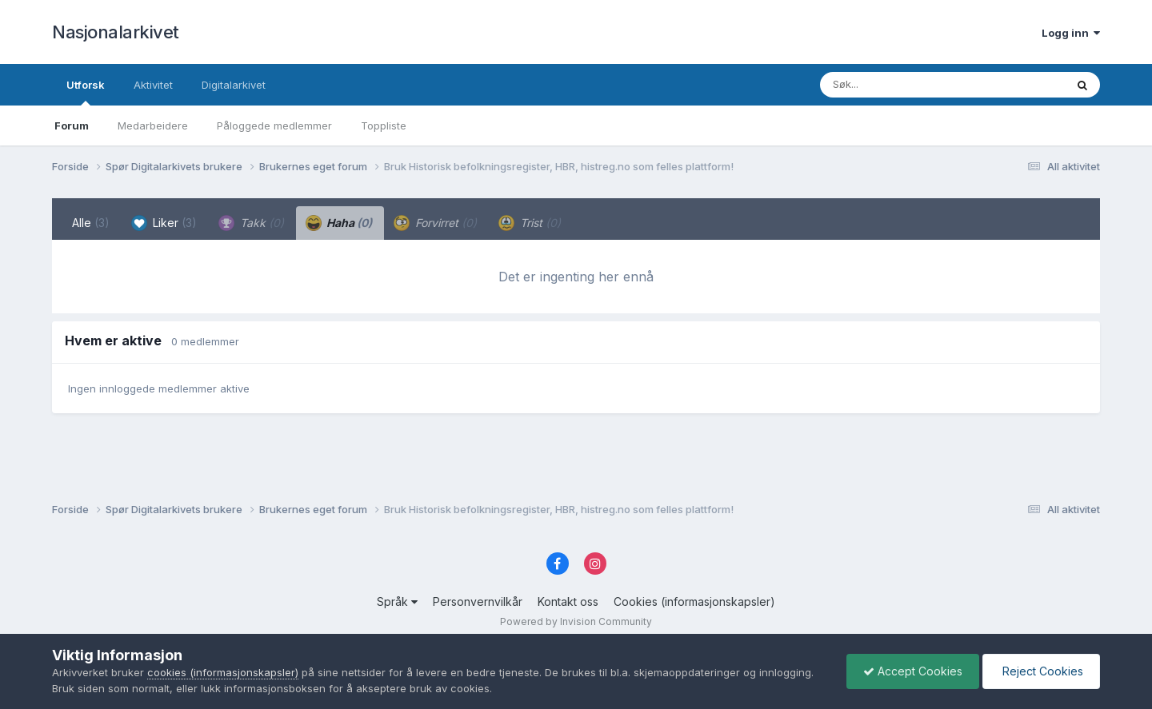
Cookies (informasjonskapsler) (694, 601)
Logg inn (1071, 32)
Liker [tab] (164, 223)
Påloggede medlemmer (274, 125)
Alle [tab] (91, 222)
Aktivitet (153, 84)
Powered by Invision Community (576, 621)
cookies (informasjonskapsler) (222, 672)
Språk (397, 601)
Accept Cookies (912, 671)
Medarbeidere (153, 125)
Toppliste (383, 125)
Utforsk (85, 92)
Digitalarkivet (234, 84)
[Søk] (901, 85)
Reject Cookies (1041, 671)
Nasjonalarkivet (115, 32)
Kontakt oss (568, 601)
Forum (71, 125)
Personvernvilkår (477, 601)
